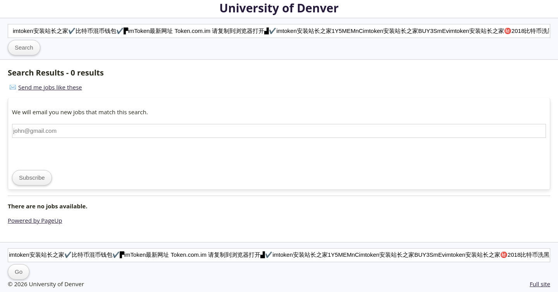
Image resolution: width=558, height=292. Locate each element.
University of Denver (279, 8)
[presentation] (71, 153)
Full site (540, 284)
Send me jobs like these (50, 87)
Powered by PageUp (35, 220)
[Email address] (279, 131)
